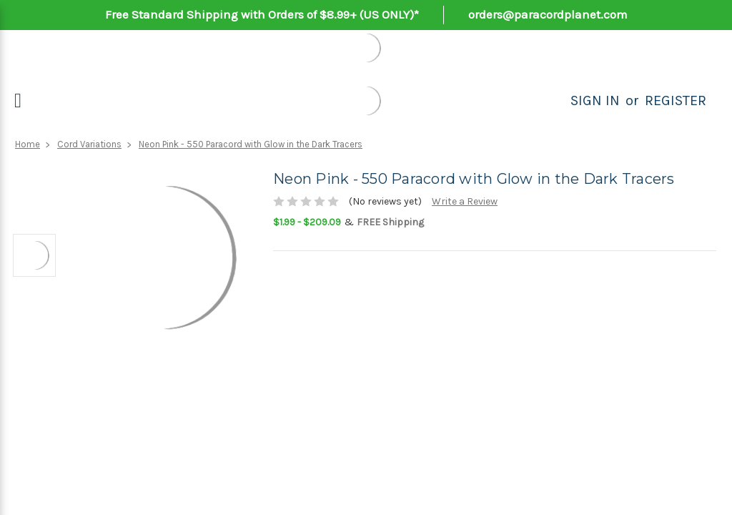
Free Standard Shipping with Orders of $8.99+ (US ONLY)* (262, 14)
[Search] (555, 101)
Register (675, 100)
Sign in (595, 100)
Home (27, 144)
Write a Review (465, 201)
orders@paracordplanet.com (548, 14)
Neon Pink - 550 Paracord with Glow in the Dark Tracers (250, 144)
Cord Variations (89, 144)
